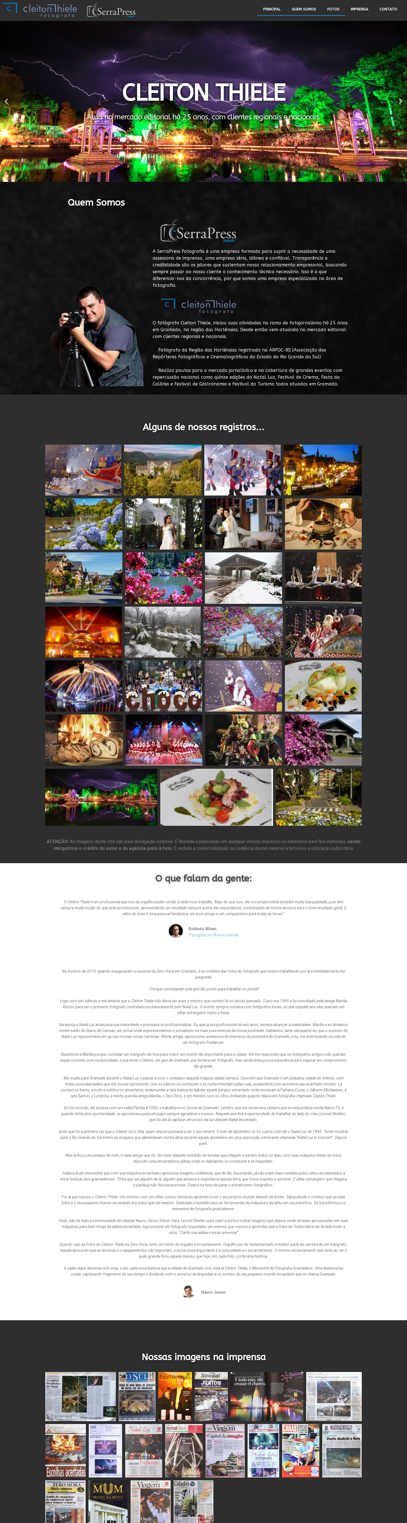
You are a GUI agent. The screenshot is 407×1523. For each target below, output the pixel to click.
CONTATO (388, 9)
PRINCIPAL (271, 9)
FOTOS (333, 9)
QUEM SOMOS (304, 9)
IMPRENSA (359, 9)
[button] (201, 177)
